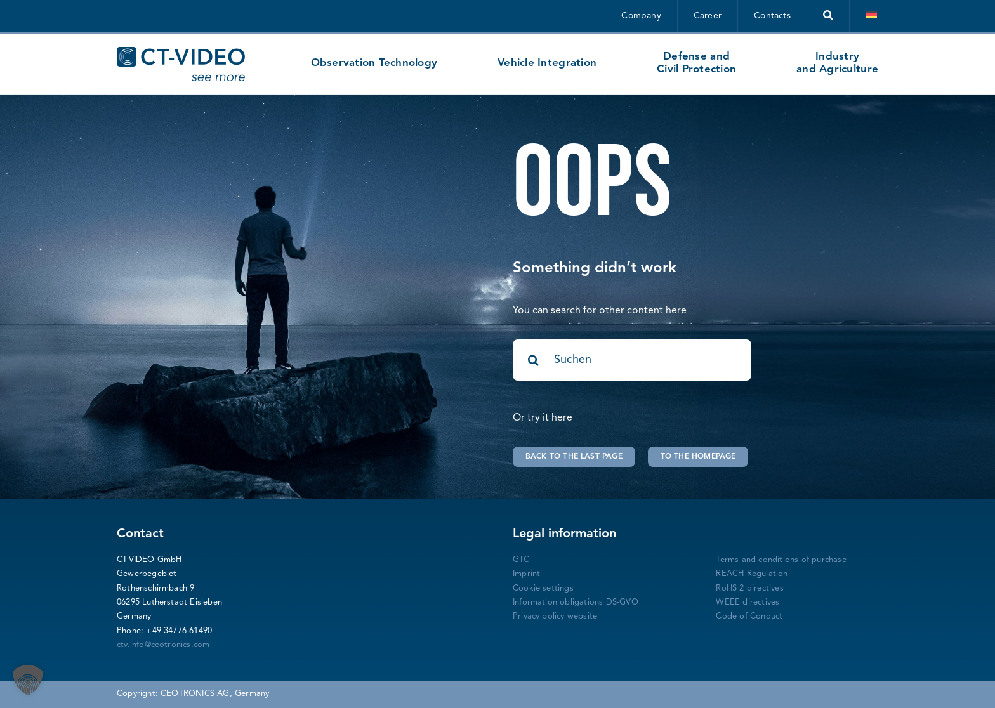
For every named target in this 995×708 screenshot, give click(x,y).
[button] (28, 680)
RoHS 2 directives (749, 588)
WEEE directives (747, 602)
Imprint (526, 574)
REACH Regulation (751, 574)
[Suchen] (632, 360)
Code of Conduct (749, 616)
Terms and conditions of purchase (781, 560)
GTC (521, 560)
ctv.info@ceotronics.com (163, 645)
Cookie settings (543, 588)
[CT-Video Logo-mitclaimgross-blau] (181, 52)
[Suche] (828, 16)
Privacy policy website (555, 616)
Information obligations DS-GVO (575, 602)
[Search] (533, 360)
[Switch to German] (871, 16)
